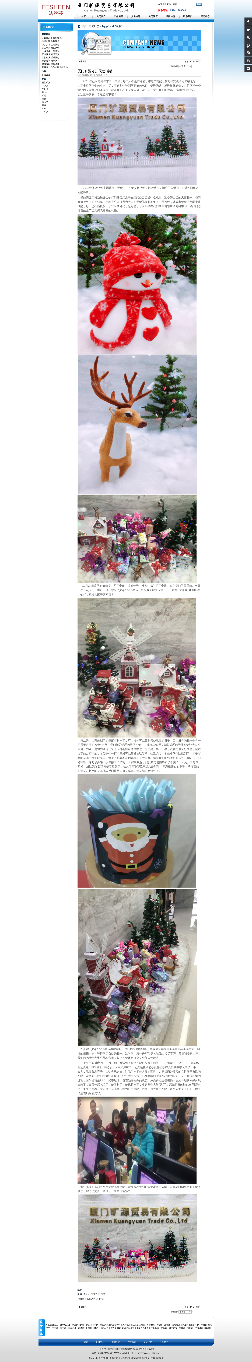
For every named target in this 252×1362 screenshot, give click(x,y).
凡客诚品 (176, 1325)
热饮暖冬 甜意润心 (50, 61)
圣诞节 (86, 1294)
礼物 (103, 1294)
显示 (186, 62)
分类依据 (174, 66)
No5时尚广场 (124, 1328)
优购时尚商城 (152, 1328)
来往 (133, 1325)
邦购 (134, 1328)
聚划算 (89, 1325)
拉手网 (63, 1328)
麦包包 (141, 1328)
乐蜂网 (89, 1328)
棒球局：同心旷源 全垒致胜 (55, 67)
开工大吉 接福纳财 (50, 48)
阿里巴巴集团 (52, 1325)
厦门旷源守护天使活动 (95, 71)
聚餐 (44, 105)
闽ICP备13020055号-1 (152, 1358)
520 (44, 108)
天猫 (82, 1325)
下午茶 (45, 112)
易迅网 (185, 1325)
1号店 (159, 1325)
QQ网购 (202, 1325)
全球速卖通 (65, 1325)
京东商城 (140, 1325)
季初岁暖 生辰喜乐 (50, 41)
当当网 (193, 1325)
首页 (86, 1342)
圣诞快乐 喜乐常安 (50, 54)
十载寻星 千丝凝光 (50, 51)
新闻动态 (94, 26)
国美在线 (173, 1328)
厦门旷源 (46, 82)
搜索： (155, 4)
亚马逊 (45, 86)
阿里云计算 (115, 1325)
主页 (84, 26)
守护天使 (95, 1294)
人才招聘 (148, 1342)
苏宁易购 (151, 1325)
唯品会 (105, 1328)
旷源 (80, 1294)
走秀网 (113, 1328)
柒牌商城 (199, 1328)
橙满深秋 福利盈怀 (50, 64)
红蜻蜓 (164, 1328)
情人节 (45, 102)
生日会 (45, 89)
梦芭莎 (97, 1328)
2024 (44, 92)
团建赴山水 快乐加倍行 (53, 38)
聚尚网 (208, 1328)
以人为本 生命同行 (50, 44)
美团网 (55, 1328)
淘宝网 (75, 1325)
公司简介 (100, 1342)
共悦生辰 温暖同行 (50, 57)
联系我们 (164, 1342)
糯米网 (182, 1328)
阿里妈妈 (104, 1325)
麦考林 (81, 1328)
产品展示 (132, 1342)
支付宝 (125, 1325)
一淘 (96, 1325)
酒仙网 (190, 1328)
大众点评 (72, 1328)
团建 (44, 99)
